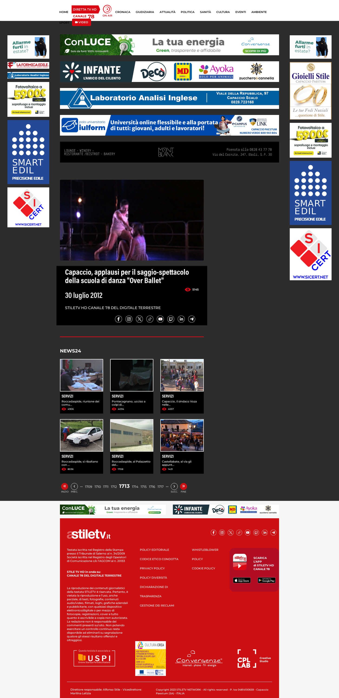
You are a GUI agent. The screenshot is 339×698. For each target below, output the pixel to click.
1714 (135, 487)
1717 (161, 487)
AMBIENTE (259, 12)
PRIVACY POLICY (152, 568)
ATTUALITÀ (167, 12)
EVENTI (240, 12)
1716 (152, 487)
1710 (98, 487)
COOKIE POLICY (203, 568)
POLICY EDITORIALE (154, 549)
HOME (63, 12)
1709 (88, 487)
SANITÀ (205, 12)
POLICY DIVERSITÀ (153, 577)
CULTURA (223, 12)
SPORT (64, 22)
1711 (106, 487)
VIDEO (81, 22)
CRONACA (122, 12)
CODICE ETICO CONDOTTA (159, 559)
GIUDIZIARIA (145, 12)
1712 (114, 487)
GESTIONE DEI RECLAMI (157, 605)
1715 (144, 487)
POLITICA (187, 12)
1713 (124, 486)
